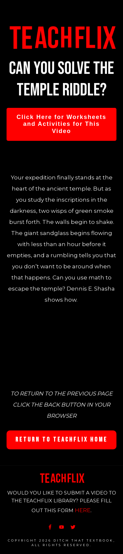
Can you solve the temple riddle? (61, 79)
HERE (83, 510)
